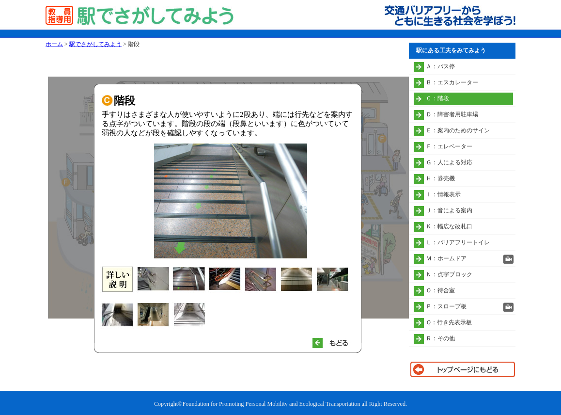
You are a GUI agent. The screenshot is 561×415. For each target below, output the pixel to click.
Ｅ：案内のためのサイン (458, 130)
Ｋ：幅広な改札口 (449, 226)
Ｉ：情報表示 (443, 194)
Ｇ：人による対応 (449, 162)
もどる (334, 343)
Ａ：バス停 (440, 66)
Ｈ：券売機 (440, 178)
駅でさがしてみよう (95, 44)
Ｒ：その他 (440, 338)
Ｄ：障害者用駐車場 (452, 114)
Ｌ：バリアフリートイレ (458, 242)
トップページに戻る (462, 369)
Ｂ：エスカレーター (452, 82)
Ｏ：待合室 (440, 290)
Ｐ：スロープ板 (446, 306)
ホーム (54, 44)
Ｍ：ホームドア (446, 258)
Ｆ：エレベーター (449, 146)
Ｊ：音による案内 (449, 210)
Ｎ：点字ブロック (449, 274)
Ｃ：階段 (437, 98)
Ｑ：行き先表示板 (449, 322)
